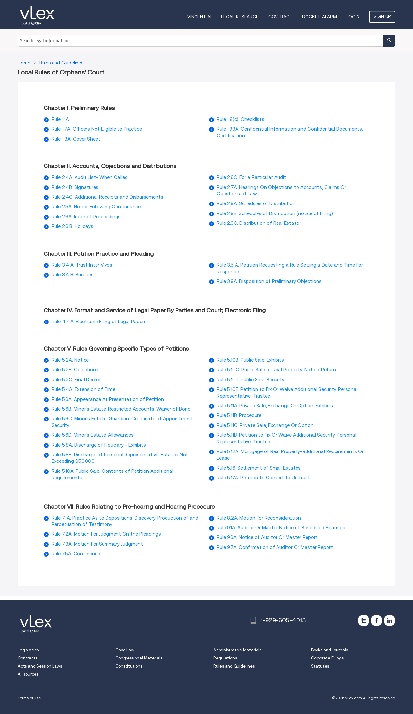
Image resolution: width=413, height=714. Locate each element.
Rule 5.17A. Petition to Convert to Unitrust (263, 477)
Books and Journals (329, 650)
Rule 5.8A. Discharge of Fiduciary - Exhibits (99, 445)
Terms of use (29, 698)
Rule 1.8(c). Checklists (240, 119)
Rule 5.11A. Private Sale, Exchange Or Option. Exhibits (275, 405)
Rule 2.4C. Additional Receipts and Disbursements (107, 197)
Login (353, 16)
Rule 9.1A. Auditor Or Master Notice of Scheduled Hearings (281, 527)
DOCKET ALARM (319, 16)
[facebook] (376, 620)
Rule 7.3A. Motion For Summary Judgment (97, 544)
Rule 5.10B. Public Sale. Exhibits (250, 359)
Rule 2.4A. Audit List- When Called (90, 177)
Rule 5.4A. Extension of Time (83, 389)
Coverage (280, 16)
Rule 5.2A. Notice (70, 359)
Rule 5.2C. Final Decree (76, 379)
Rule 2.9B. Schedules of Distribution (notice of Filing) (275, 213)
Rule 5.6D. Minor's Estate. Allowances (93, 435)
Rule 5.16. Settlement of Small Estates (259, 468)
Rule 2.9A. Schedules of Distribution (256, 203)
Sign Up (382, 16)
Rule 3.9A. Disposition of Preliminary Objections (269, 281)
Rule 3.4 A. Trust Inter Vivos (82, 265)
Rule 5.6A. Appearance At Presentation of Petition (108, 399)
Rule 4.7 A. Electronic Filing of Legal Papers (99, 321)
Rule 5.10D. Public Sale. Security (250, 379)
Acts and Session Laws (40, 666)
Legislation (28, 650)
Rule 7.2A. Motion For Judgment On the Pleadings (106, 534)
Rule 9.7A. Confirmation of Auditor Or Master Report (275, 547)
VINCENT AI (199, 16)
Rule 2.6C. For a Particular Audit (251, 177)
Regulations (225, 658)
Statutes (320, 666)
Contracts (27, 658)
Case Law (125, 650)
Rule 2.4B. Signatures (75, 187)
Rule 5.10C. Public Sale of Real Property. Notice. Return (276, 369)
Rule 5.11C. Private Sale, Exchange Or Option (265, 425)
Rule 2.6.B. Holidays (72, 226)
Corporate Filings (327, 658)
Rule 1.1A (60, 119)
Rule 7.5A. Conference (76, 553)
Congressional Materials (139, 658)
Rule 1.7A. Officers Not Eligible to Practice (97, 129)
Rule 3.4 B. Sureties (73, 274)
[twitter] (363, 620)
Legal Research (240, 16)
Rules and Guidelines (234, 666)
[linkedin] (389, 620)
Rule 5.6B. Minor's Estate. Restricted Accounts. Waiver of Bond (121, 409)
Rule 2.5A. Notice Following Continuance (96, 206)
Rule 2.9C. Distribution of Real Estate (258, 223)
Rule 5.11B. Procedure (239, 415)
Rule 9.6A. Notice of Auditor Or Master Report (267, 537)
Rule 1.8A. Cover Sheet (76, 139)
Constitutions (129, 666)
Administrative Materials (237, 650)
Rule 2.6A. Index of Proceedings (86, 216)
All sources (28, 674)
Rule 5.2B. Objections (75, 369)
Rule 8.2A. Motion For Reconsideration (259, 518)
